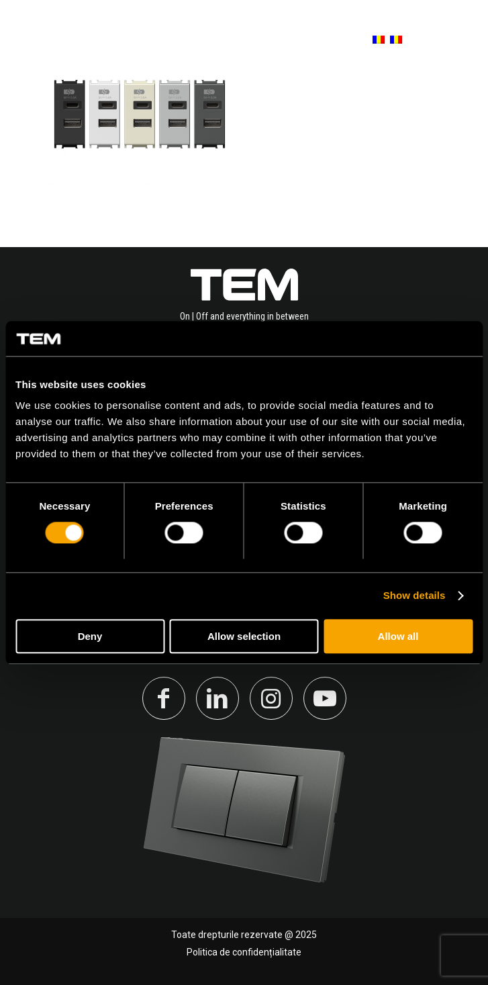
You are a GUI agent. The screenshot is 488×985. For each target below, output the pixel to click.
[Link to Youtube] (324, 698)
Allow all (398, 636)
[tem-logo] (90, 40)
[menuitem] (372, 40)
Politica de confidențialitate (244, 952)
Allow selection (244, 636)
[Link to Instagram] (271, 698)
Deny (90, 636)
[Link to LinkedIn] (217, 698)
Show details (414, 596)
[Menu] (456, 40)
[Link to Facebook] (163, 698)
